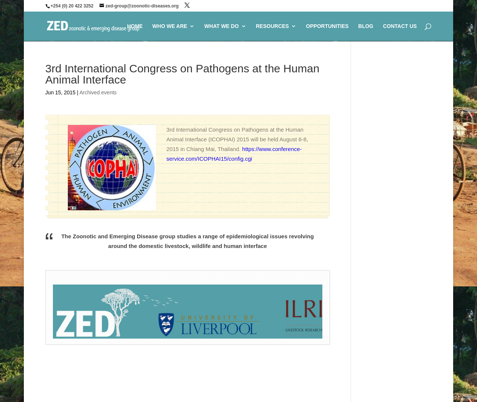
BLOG (365, 26)
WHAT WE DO (221, 26)
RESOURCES (272, 26)
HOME (135, 26)
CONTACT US (400, 26)
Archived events (98, 92)
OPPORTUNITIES (327, 26)
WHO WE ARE (169, 26)
